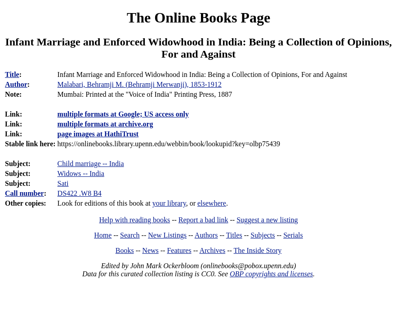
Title (12, 74)
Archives (212, 250)
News (150, 250)
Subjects (262, 235)
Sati (63, 183)
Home (103, 235)
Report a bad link (203, 220)
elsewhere (211, 203)
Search (130, 235)
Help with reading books (134, 220)
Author (16, 84)
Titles (234, 235)
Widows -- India (81, 173)
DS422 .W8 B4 (80, 193)
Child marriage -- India (91, 163)
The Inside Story (258, 250)
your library (169, 203)
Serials (293, 235)
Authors (206, 235)
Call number (24, 193)
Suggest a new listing (267, 220)
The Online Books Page (198, 17)
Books (125, 250)
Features (179, 250)
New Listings (167, 235)
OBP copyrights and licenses (271, 274)
